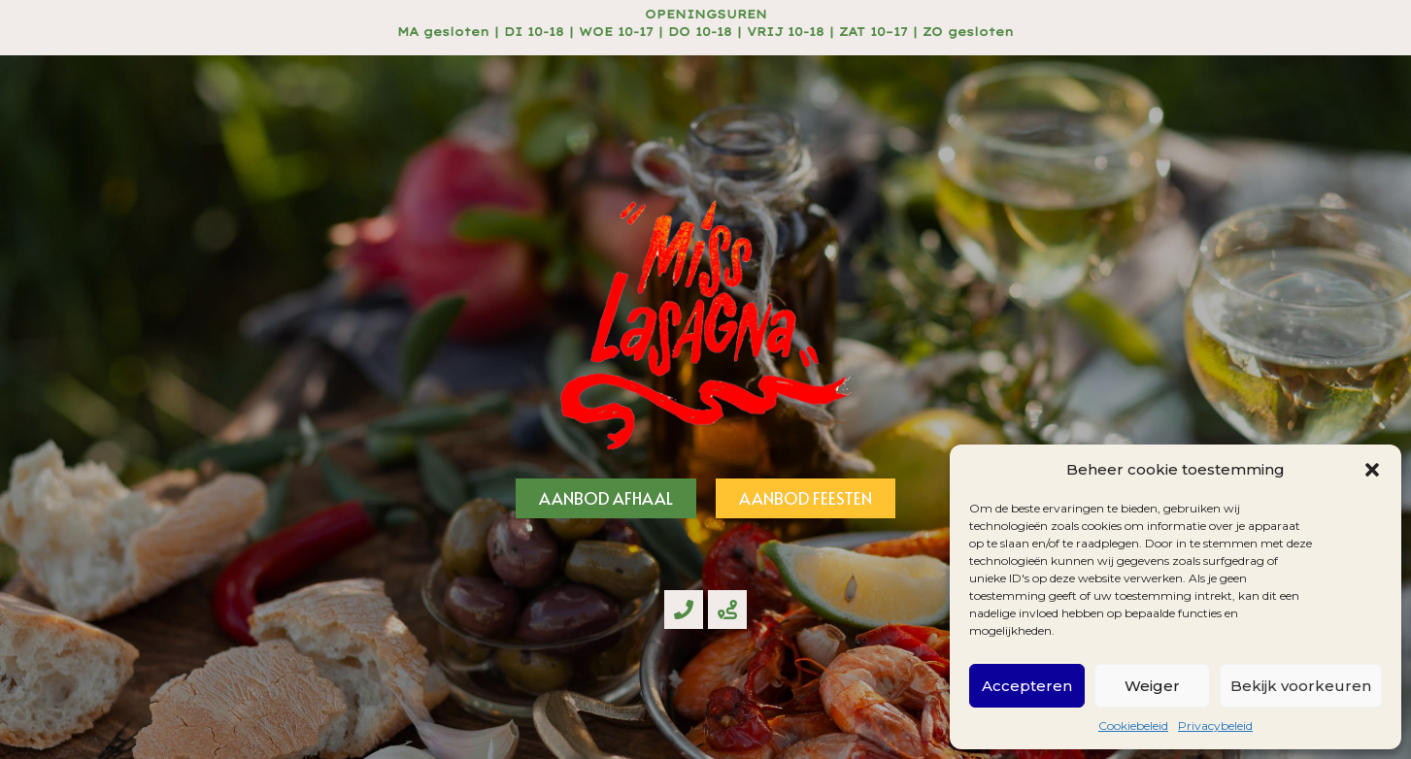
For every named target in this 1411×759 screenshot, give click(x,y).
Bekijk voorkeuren (1300, 685)
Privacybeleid (1215, 725)
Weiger (1152, 685)
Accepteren (1027, 685)
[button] (1372, 469)
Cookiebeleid (1133, 725)
